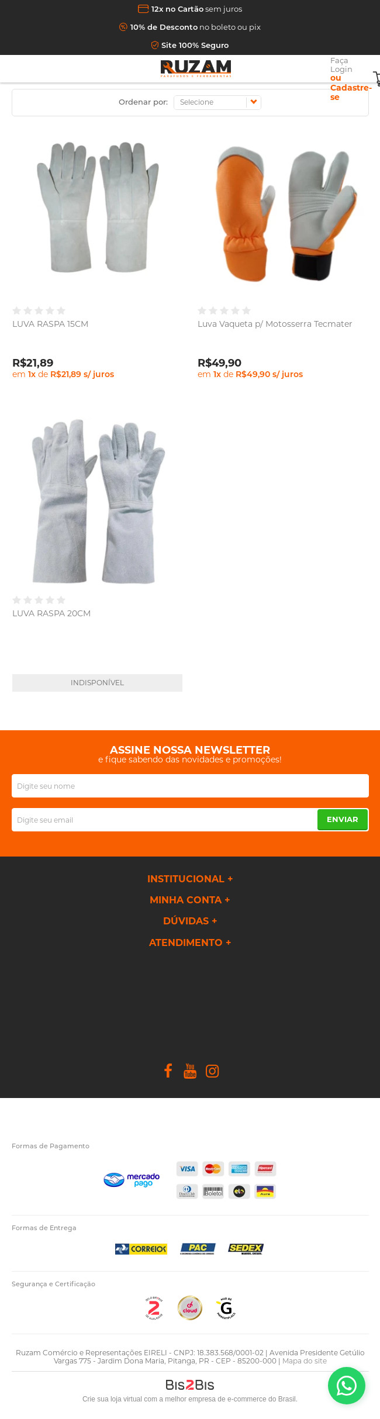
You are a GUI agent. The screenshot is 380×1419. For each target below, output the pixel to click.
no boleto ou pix (195, 27)
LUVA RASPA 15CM (50, 324)
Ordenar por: (143, 101)
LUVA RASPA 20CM (51, 613)
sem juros (196, 8)
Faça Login (341, 65)
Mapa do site (304, 1360)
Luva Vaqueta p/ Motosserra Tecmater (275, 324)
